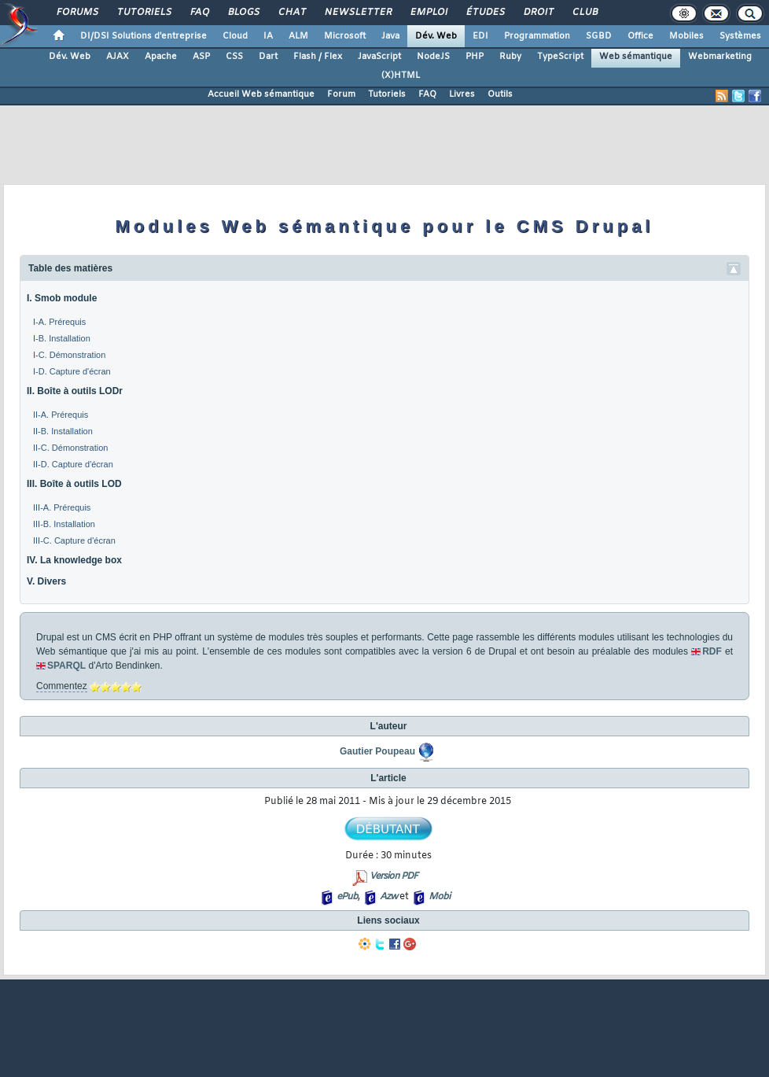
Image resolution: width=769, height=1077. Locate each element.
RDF (712, 651)
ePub (347, 897)
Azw (388, 897)
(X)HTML (400, 75)
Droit (537, 12)
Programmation (537, 36)
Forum (341, 94)
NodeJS (433, 56)
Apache (161, 56)
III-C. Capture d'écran (74, 540)
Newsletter (357, 12)
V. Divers (46, 581)
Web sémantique (635, 56)
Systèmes (740, 36)
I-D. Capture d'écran (72, 371)
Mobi (439, 897)
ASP (201, 56)
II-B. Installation (63, 431)
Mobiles (686, 36)
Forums (76, 12)
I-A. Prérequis (59, 321)
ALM (298, 36)
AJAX (117, 56)
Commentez (61, 686)
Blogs (243, 12)
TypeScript (560, 56)
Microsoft (345, 36)
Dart (268, 56)
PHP (474, 56)
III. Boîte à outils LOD (74, 483)
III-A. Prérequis (61, 507)
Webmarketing (720, 56)
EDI (480, 36)
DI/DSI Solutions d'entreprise (143, 36)
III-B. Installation (64, 524)
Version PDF (394, 876)
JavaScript (379, 56)
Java (390, 36)
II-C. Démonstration (70, 447)
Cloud (235, 36)
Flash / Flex (317, 56)
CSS (234, 56)
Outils (500, 94)
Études (485, 12)
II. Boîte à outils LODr (75, 390)
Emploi (428, 12)
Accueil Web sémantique (261, 94)
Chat (291, 12)
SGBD (599, 36)
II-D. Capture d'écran (73, 464)
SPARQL (66, 665)
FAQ (199, 12)
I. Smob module (62, 298)
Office (640, 36)
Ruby (510, 56)
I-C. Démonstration (69, 355)
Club (584, 12)
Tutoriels (143, 12)
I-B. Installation (61, 338)
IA (268, 36)
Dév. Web (436, 36)
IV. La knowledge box (74, 560)
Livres (462, 94)
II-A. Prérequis (60, 414)
